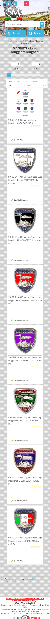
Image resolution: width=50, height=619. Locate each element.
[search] (42, 24)
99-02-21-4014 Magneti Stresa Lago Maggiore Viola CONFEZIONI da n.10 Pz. (25, 360)
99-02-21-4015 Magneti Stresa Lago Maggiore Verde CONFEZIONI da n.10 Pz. (25, 420)
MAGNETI (23, 41)
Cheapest (17, 81)
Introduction (11, 41)
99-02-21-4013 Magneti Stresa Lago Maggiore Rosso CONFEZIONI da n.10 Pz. (25, 300)
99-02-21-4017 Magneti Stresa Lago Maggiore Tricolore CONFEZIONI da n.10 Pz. (25, 541)
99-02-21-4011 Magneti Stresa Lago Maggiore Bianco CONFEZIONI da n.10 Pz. (25, 180)
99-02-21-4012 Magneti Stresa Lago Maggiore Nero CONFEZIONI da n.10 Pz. (25, 240)
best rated (44, 83)
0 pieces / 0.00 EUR (37, 2)
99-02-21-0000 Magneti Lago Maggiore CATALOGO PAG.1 (22, 121)
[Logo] (23, 13)
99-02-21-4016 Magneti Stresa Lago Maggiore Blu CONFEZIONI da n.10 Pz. (25, 481)
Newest (36, 81)
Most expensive (26, 83)
